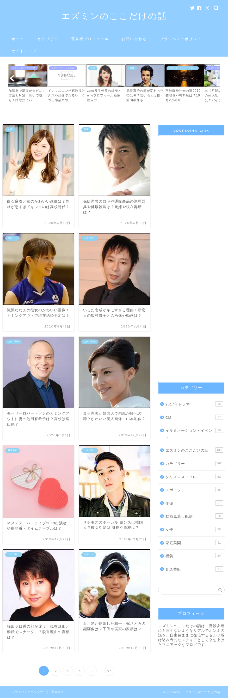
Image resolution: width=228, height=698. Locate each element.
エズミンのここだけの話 (114, 15)
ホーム (18, 39)
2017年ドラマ (194, 403)
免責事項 (57, 691)
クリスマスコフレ (194, 476)
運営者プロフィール (90, 39)
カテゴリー (47, 39)
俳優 (194, 503)
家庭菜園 (194, 542)
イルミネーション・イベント (194, 433)
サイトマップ (24, 50)
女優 (194, 529)
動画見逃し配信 (194, 516)
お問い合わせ (134, 39)
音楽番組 (194, 569)
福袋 (194, 555)
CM (194, 417)
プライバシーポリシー (180, 39)
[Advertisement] (191, 254)
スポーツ (194, 489)
